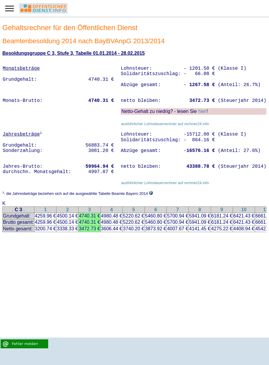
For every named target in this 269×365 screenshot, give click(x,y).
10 (243, 209)
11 (266, 209)
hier (202, 111)
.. (13, 210)
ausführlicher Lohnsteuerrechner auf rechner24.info (165, 124)
